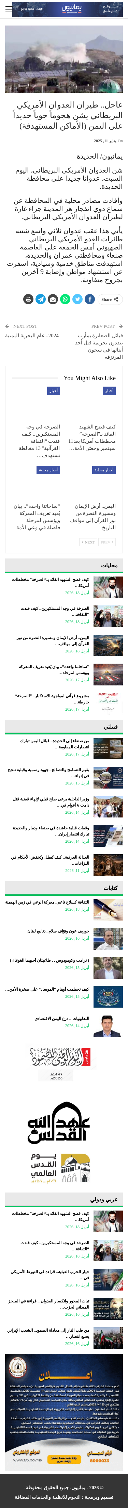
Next (88, 542)
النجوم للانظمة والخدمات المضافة (48, 1497)
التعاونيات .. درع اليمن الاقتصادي (61, 1018)
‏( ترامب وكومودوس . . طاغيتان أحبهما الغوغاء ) (49, 960)
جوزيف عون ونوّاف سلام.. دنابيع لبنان (58, 931)
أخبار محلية (104, 470)
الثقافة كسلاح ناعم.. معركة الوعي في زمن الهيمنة (47, 902)
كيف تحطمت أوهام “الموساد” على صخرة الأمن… (47, 989)
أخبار (109, 390)
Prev (107, 542)
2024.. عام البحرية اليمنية (32, 335)
